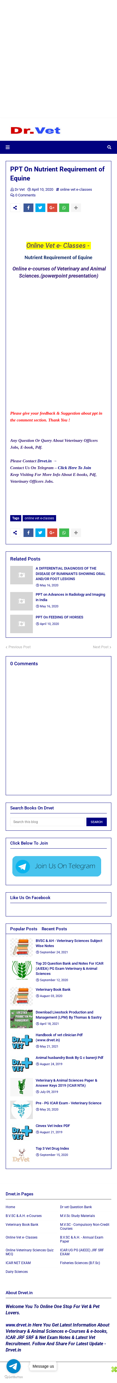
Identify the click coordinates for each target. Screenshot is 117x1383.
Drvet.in (44, 461)
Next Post (101, 647)
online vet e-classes (76, 189)
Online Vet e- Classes (21, 1237)
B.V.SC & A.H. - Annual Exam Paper (81, 1239)
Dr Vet (20, 189)
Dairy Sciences (17, 1272)
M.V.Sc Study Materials (77, 1216)
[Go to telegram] (14, 1366)
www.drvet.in (18, 1325)
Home (10, 1207)
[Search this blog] (47, 822)
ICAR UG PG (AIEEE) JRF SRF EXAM (82, 1252)
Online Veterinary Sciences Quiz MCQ (30, 1252)
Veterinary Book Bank (22, 1225)
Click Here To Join (75, 467)
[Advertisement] (58, 58)
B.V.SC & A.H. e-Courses (24, 1216)
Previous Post (19, 647)
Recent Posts (54, 928)
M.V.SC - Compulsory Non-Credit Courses (84, 1227)
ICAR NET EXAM (18, 1263)
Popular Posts (23, 928)
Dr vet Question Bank (76, 1207)
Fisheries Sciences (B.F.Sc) (80, 1263)
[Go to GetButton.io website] (14, 1377)
